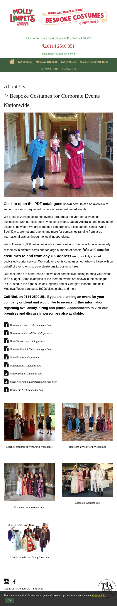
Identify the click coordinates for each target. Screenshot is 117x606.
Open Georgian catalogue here (23, 373)
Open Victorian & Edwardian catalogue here (30, 381)
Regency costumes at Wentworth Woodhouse (29, 446)
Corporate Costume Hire (88, 502)
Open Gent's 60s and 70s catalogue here (28, 332)
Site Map (38, 588)
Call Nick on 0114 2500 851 (25, 297)
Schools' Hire (49, 68)
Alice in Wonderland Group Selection (29, 557)
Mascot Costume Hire (94, 62)
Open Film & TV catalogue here (23, 389)
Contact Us (69, 68)
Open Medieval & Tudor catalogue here (27, 348)
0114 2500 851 (60, 46)
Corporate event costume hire (29, 507)
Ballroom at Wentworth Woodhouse (87, 446)
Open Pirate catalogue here (21, 356)
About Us (14, 86)
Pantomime (25, 62)
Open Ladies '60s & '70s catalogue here (27, 324)
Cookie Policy (99, 595)
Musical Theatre (46, 62)
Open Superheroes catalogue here (24, 340)
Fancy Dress (68, 62)
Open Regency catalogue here (22, 364)
